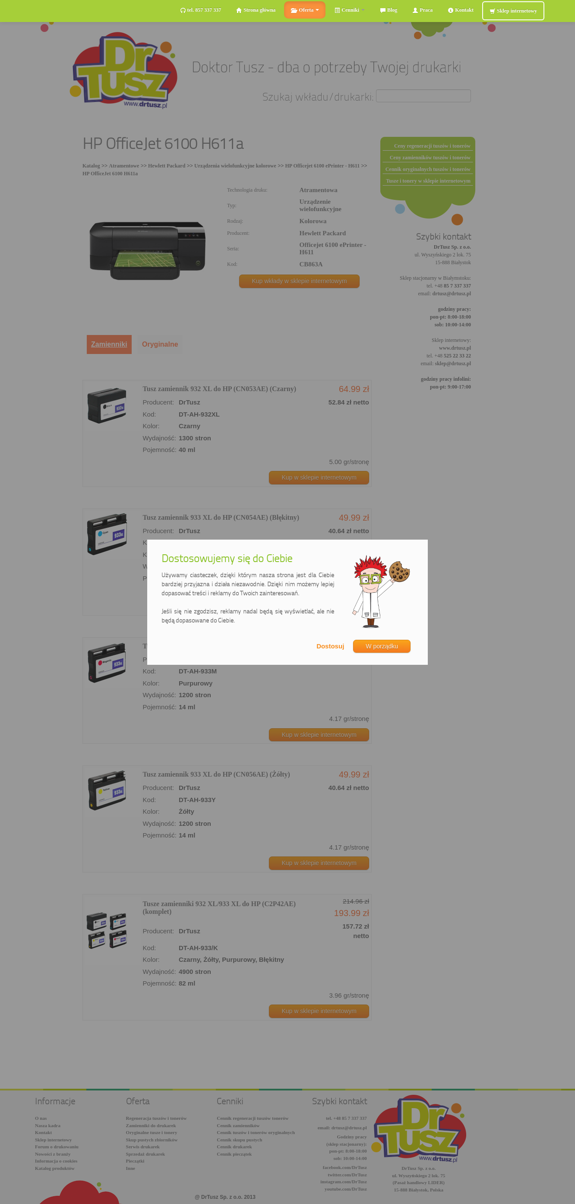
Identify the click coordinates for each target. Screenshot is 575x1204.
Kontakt (461, 10)
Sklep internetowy (513, 11)
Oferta (305, 10)
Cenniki (349, 10)
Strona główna (255, 10)
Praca (422, 10)
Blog (388, 10)
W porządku (382, 646)
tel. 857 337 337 (200, 10)
